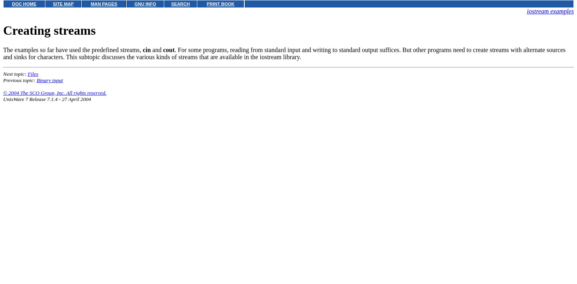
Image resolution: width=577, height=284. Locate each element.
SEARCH (180, 4)
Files (33, 74)
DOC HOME (24, 4)
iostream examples (550, 11)
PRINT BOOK (220, 4)
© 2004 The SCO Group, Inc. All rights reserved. (55, 93)
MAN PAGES (104, 4)
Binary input (50, 80)
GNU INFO (145, 4)
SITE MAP (63, 4)
